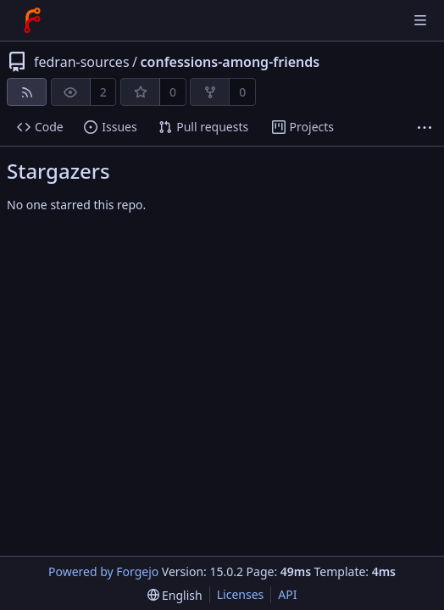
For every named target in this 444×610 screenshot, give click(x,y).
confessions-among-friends (230, 61)
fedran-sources (82, 61)
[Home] (32, 20)
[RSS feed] (27, 92)
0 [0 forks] (242, 92)
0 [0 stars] (172, 92)
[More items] (424, 127)
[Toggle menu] (420, 20)
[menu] (175, 595)
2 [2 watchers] (103, 92)
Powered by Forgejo (103, 571)
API (287, 594)
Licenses (240, 594)
